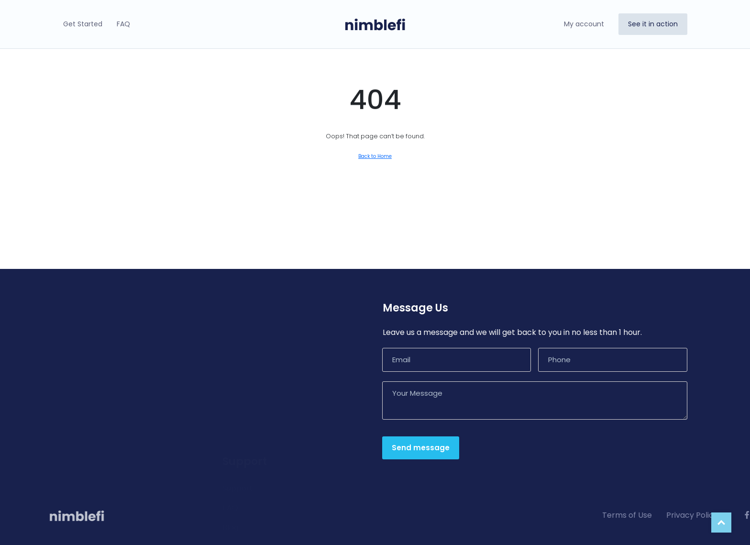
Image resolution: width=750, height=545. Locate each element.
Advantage (80, 354)
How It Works (84, 334)
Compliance (245, 397)
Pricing (72, 432)
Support (237, 338)
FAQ (123, 24)
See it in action (653, 24)
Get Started (82, 24)
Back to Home (375, 156)
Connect (75, 393)
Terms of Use (710, 515)
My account (584, 24)
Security (74, 413)
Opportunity (82, 373)
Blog (230, 377)
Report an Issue (251, 417)
